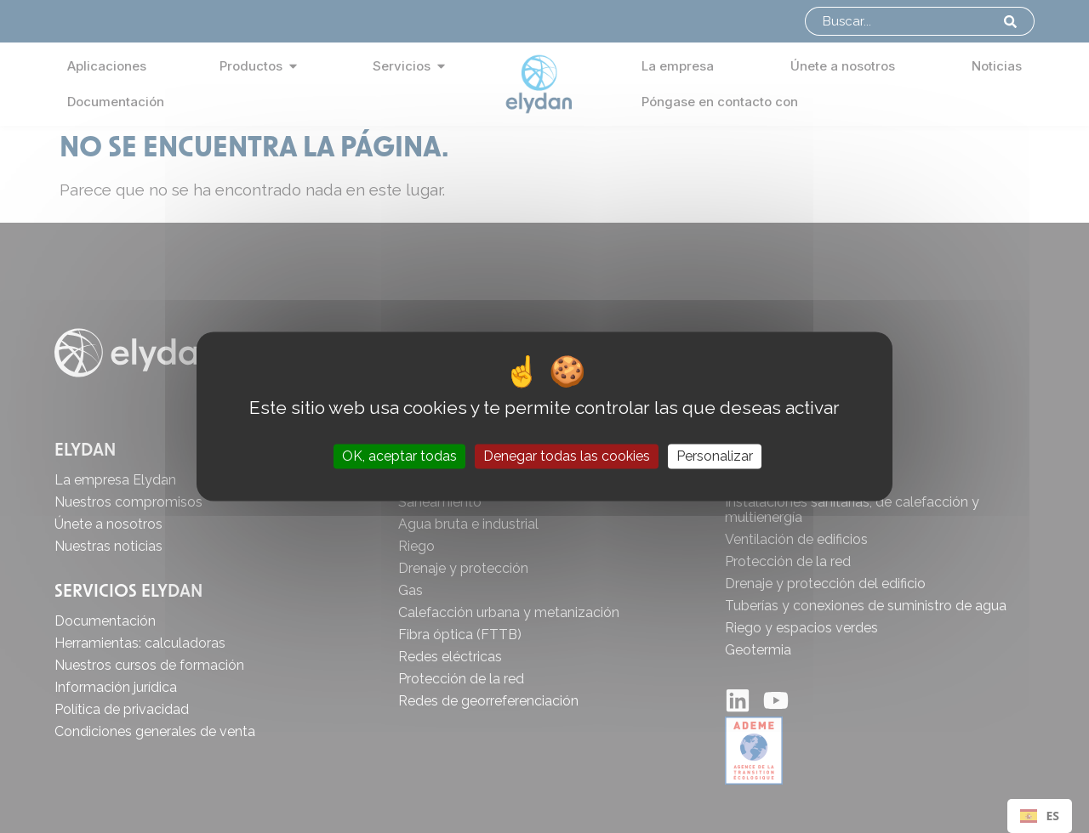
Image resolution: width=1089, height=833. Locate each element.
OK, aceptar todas (399, 456)
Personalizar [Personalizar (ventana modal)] (714, 456)
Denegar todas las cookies (566, 456)
